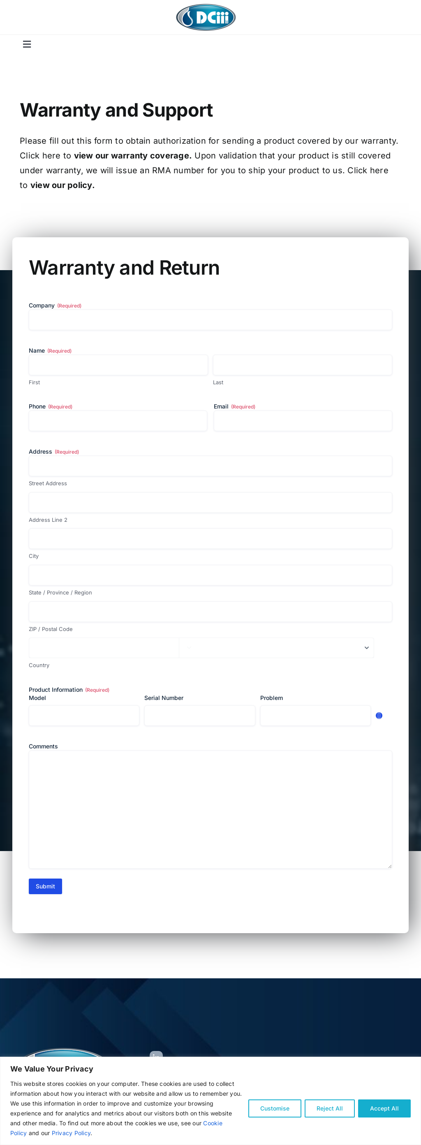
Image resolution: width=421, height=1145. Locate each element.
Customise (274, 1108)
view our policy (61, 185)
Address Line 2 (48, 519)
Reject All (330, 1108)
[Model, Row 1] (84, 715)
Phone (50, 406)
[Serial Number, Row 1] (199, 715)
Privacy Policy (71, 1132)
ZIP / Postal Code (51, 629)
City (34, 556)
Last (218, 382)
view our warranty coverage (131, 156)
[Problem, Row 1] (315, 715)
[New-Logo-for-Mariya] (206, 6)
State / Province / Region (60, 592)
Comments (43, 746)
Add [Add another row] (379, 715)
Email (234, 406)
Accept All (384, 1108)
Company (55, 305)
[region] (210, 1101)
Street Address (48, 483)
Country (39, 665)
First (34, 382)
